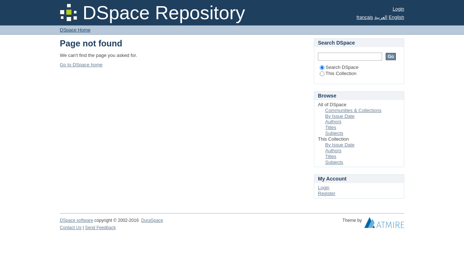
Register (326, 193)
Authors (333, 121)
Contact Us (71, 227)
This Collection (338, 73)
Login (398, 9)
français (365, 17)
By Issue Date (340, 116)
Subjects (334, 133)
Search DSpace (339, 67)
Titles (330, 127)
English (396, 17)
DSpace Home (75, 30)
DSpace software (76, 220)
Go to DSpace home (81, 64)
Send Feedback (100, 227)
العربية (381, 17)
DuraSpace (152, 220)
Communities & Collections (353, 110)
